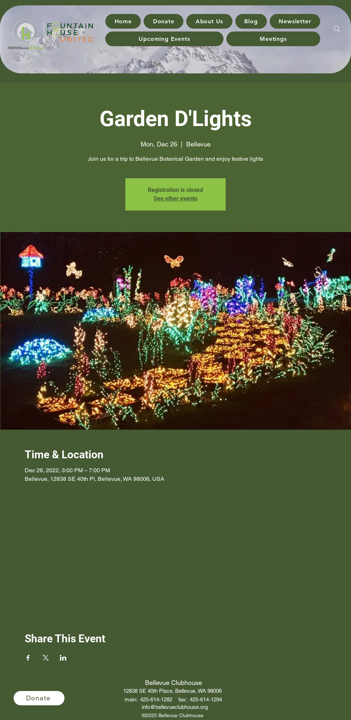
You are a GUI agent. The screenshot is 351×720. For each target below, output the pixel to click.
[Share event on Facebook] (28, 658)
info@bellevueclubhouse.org (175, 707)
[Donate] (39, 698)
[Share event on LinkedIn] (63, 658)
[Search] (337, 29)
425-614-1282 (156, 699)
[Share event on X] (45, 658)
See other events (175, 198)
